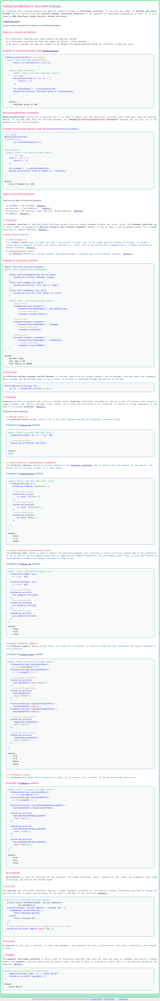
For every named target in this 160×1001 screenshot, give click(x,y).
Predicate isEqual (27, 474)
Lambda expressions (11, 21)
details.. (42, 206)
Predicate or (25, 783)
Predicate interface (81, 465)
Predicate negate (27, 654)
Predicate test (25, 425)
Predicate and (25, 564)
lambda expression (50, 51)
